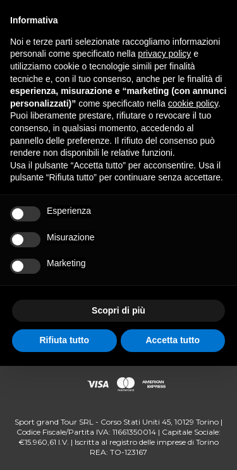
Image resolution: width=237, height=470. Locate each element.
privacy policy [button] (164, 54)
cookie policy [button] (193, 103)
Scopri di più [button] (118, 310)
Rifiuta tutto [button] (64, 340)
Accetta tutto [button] (172, 340)
